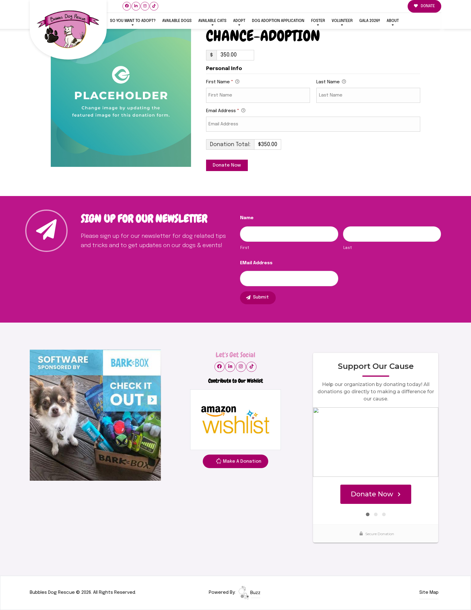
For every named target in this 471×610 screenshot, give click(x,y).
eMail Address (256, 263)
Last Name (331, 82)
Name (247, 218)
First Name (222, 82)
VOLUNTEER (342, 21)
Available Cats (212, 21)
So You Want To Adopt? (133, 21)
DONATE (424, 6)
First (244, 248)
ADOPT (239, 21)
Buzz (249, 592)
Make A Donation (238, 462)
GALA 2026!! (369, 21)
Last (347, 248)
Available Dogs (177, 21)
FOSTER (318, 21)
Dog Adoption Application (278, 21)
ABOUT (393, 21)
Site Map (429, 592)
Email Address (225, 111)
